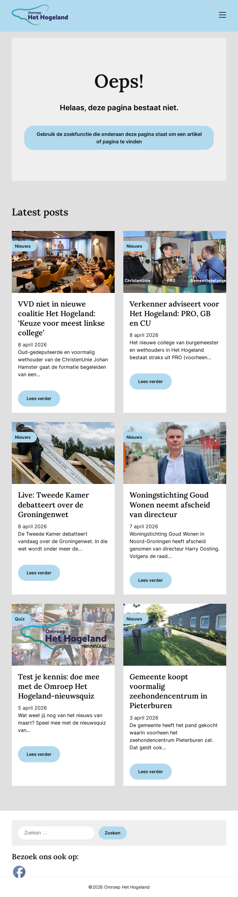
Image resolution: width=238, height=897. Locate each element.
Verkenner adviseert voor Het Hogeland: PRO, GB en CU (174, 313)
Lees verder (39, 398)
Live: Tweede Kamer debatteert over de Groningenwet (53, 504)
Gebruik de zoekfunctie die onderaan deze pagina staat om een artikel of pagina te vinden (119, 138)
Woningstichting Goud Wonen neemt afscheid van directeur (170, 504)
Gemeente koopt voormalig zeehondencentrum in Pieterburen (168, 691)
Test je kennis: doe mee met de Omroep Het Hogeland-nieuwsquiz (58, 686)
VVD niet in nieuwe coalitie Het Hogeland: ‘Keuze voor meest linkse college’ (61, 318)
